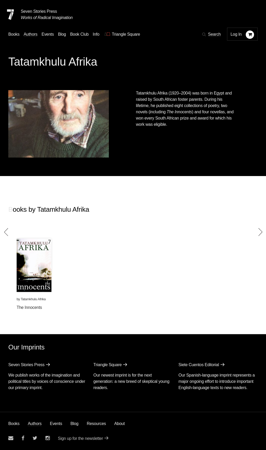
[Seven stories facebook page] (23, 438)
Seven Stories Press (39, 11)
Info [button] (96, 34)
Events (56, 423)
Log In (236, 34)
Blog (74, 423)
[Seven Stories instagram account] (47, 438)
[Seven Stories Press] (10, 14)
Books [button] (13, 34)
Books (13, 423)
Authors (35, 423)
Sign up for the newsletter (80, 438)
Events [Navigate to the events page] (48, 34)
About (119, 423)
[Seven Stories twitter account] (34, 438)
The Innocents (29, 307)
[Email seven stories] (10, 438)
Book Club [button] (79, 34)
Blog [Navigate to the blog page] (62, 34)
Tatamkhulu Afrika (33, 299)
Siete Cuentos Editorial (198, 364)
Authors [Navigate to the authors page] (30, 34)
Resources (96, 423)
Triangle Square (108, 364)
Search (214, 34)
